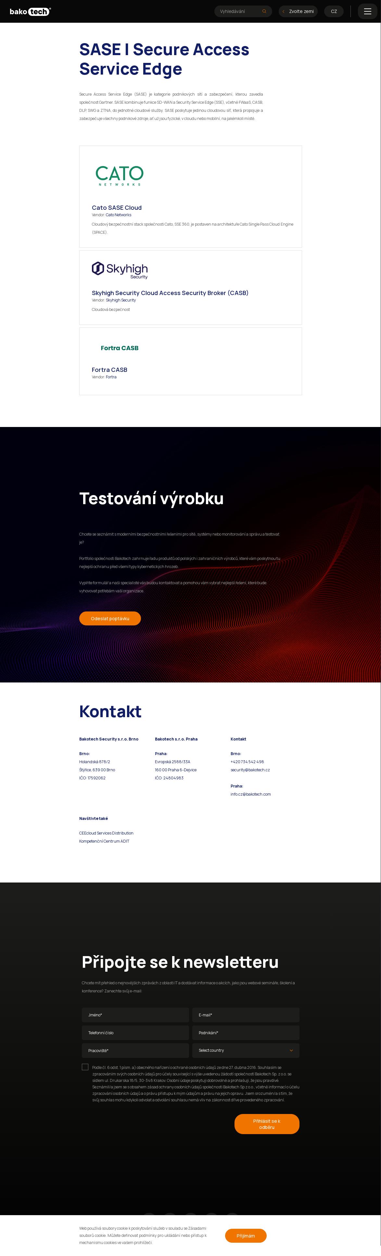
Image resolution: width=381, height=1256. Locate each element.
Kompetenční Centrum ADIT (104, 841)
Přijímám (246, 1236)
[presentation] (131, 1123)
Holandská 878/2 (94, 761)
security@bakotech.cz (250, 770)
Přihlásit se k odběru (266, 1124)
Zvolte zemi (298, 11)
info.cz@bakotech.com (251, 794)
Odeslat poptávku (110, 618)
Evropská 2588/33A (172, 761)
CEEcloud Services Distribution (106, 833)
